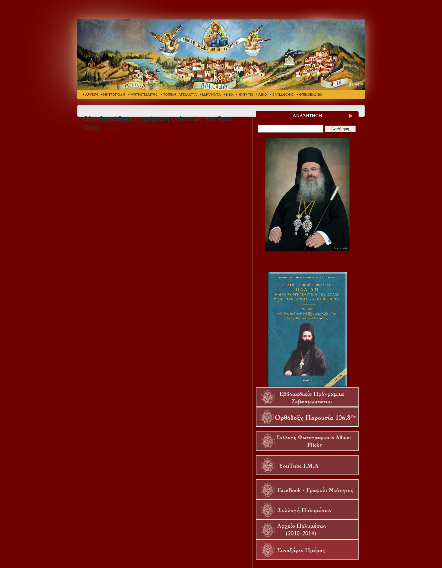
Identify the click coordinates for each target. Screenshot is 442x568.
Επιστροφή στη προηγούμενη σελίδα (106, 387)
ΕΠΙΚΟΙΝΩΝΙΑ (310, 95)
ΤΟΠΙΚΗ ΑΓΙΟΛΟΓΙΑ (180, 95)
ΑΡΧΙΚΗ (91, 95)
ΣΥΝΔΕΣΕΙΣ (283, 95)
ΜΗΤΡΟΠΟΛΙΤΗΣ (144, 95)
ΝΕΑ (229, 95)
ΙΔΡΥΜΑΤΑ (211, 95)
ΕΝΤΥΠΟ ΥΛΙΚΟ (253, 95)
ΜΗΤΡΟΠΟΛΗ (114, 95)
